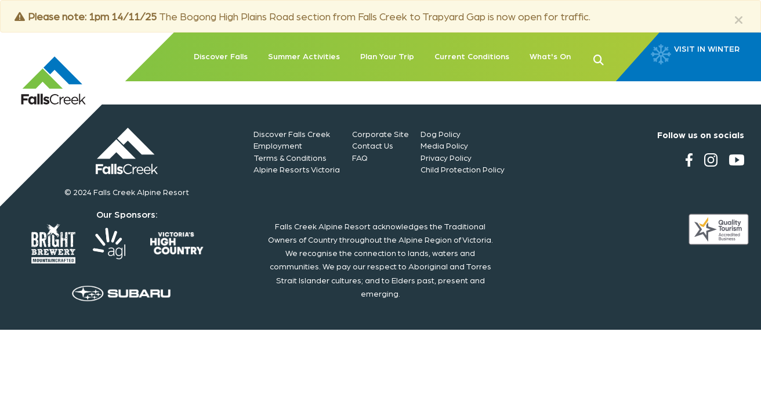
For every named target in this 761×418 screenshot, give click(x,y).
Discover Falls (221, 56)
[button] (617, 58)
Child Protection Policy (463, 169)
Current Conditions (471, 56)
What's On (550, 56)
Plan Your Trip (387, 56)
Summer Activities (304, 56)
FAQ (360, 157)
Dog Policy (441, 133)
